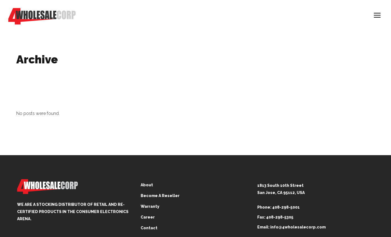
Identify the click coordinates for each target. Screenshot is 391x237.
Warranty (150, 206)
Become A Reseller (160, 195)
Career (148, 217)
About (147, 185)
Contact (149, 228)
